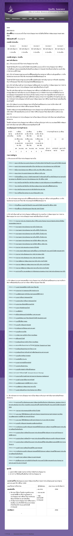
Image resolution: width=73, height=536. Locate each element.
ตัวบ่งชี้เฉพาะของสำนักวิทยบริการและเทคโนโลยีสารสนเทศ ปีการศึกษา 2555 (35, 205)
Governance (16, 18)
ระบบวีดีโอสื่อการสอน (21, 321)
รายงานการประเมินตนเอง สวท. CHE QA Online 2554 (29, 257)
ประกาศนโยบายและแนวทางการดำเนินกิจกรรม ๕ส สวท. (30, 189)
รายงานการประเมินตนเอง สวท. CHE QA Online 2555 (29, 254)
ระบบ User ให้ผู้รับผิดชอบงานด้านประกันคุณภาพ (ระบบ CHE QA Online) (34, 420)
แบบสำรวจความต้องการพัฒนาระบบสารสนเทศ (28, 457)
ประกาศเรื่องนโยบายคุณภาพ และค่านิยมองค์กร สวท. (29, 193)
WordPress (31, 533)
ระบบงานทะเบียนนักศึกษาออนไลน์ (24, 304)
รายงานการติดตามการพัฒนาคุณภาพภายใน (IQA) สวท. (30, 264)
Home (8, 18)
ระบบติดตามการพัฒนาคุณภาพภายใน (25, 386)
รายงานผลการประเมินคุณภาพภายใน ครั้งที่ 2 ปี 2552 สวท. (31, 233)
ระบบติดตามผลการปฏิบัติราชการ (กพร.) (26, 383)
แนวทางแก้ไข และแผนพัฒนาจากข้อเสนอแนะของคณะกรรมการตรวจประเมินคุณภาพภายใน (40, 271)
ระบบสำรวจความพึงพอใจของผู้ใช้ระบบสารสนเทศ (28, 447)
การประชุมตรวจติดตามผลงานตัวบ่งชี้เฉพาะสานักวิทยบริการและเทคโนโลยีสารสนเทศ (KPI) (40, 251)
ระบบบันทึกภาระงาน (21, 359)
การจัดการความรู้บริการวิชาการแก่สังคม (26, 335)
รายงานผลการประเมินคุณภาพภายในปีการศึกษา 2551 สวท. (31, 240)
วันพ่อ (49, 345)
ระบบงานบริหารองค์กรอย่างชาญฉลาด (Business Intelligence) (32, 376)
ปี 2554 (47, 264)
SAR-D (24, 18)
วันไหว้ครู (37, 345)
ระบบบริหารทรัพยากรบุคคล (23, 355)
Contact (41, 18)
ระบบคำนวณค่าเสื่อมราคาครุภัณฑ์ (25, 379)
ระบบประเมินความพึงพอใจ (22, 438)
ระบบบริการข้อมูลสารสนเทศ (23, 325)
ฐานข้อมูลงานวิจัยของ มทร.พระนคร (25, 328)
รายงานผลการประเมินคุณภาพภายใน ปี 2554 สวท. (28, 226)
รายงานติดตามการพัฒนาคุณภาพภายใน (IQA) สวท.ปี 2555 (31, 261)
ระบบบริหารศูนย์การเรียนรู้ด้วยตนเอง (25, 369)
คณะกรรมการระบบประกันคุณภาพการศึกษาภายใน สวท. (30, 173)
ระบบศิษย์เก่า (19, 311)
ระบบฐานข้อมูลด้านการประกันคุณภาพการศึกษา (28, 390)
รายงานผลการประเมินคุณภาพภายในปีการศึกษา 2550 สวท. (31, 244)
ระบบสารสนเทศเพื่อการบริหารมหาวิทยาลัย (27, 287)
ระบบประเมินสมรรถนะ (22, 366)
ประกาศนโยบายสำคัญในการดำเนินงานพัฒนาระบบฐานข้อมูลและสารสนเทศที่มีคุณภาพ (38, 182)
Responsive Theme (18, 533)
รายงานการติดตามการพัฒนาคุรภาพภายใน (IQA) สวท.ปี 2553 (32, 268)
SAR (30, 18)
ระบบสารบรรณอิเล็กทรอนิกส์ (23, 362)
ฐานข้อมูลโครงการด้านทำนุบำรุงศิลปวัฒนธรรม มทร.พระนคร (32, 352)
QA (9, 533)
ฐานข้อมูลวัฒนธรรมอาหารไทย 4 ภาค (26, 348)
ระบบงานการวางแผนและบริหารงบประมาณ (27, 290)
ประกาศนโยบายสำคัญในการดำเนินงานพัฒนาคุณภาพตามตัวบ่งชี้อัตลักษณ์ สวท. (36, 186)
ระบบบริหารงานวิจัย (21, 331)
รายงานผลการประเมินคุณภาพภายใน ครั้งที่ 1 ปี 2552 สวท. (31, 237)
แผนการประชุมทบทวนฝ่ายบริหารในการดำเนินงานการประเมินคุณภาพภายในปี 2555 (37, 166)
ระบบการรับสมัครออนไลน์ (22, 307)
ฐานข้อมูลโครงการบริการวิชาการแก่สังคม (27, 342)
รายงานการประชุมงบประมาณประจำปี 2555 (27, 247)
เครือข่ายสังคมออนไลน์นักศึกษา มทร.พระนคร (27, 314)
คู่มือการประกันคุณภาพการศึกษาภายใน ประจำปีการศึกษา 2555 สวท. (33, 170)
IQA (35, 18)
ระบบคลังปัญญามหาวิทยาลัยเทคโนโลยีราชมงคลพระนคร (30, 318)
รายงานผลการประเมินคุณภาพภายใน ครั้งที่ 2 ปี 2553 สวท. (31, 230)
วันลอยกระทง (43, 345)
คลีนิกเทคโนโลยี (20, 338)
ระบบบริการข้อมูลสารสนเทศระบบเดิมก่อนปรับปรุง (28, 423)
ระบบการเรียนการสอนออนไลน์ (24, 297)
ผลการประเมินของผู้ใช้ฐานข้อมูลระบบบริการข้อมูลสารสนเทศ (48, 438)
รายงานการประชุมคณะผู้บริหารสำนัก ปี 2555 (28, 410)
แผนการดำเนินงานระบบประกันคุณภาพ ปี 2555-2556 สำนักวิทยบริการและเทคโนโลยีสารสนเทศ (40, 163)
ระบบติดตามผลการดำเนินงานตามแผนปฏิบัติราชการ (30, 294)
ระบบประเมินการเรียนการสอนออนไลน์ (25, 301)
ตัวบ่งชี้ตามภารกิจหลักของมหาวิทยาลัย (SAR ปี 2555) (29, 208)
